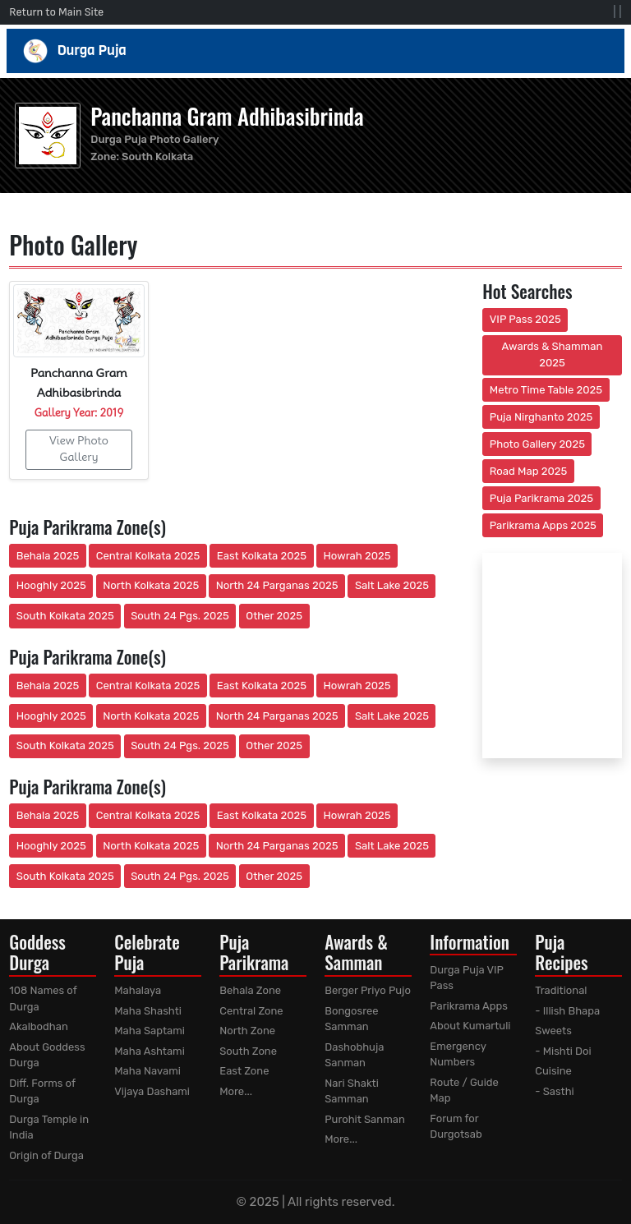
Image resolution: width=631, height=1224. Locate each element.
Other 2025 (274, 616)
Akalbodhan (38, 1026)
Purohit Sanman (365, 1119)
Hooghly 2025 (51, 585)
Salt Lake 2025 (392, 585)
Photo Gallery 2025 (537, 444)
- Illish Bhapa (567, 1011)
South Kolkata (157, 156)
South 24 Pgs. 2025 (180, 616)
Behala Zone (250, 990)
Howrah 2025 (356, 556)
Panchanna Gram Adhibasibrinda (226, 115)
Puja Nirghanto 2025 (541, 417)
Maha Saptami (149, 1030)
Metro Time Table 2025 (546, 390)
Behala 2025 (47, 556)
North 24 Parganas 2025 (277, 585)
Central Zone (251, 1011)
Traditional (561, 990)
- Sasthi (554, 1091)
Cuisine (553, 1071)
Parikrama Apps (469, 1006)
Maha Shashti (148, 1011)
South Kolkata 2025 (65, 616)
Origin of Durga (46, 1155)
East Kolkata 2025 (261, 556)
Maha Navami (147, 1071)
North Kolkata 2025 (151, 585)
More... (235, 1091)
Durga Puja (316, 51)
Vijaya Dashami (152, 1091)
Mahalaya (137, 990)
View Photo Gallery (78, 448)
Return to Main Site (56, 12)
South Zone (248, 1051)
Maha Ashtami (149, 1051)
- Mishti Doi (563, 1051)
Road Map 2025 (528, 471)
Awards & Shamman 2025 (552, 354)
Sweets (553, 1030)
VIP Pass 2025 (525, 319)
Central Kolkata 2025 (148, 556)
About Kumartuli (470, 1025)
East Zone (244, 1071)
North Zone (247, 1030)
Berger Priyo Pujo (368, 990)
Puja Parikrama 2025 (541, 498)
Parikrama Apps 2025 (543, 525)
